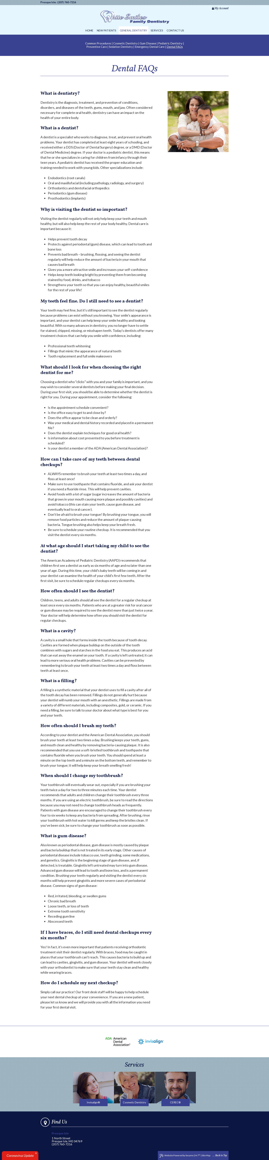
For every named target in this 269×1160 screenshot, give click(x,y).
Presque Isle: (48, 2)
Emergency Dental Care (150, 46)
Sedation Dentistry (121, 46)
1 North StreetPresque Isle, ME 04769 (69, 1137)
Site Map (206, 1155)
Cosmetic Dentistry (125, 43)
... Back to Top (220, 1155)
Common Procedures (98, 43)
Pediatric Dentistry (170, 43)
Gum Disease (148, 43)
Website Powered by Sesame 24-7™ (179, 1156)
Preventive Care (96, 46)
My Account (220, 8)
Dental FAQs (175, 46)
